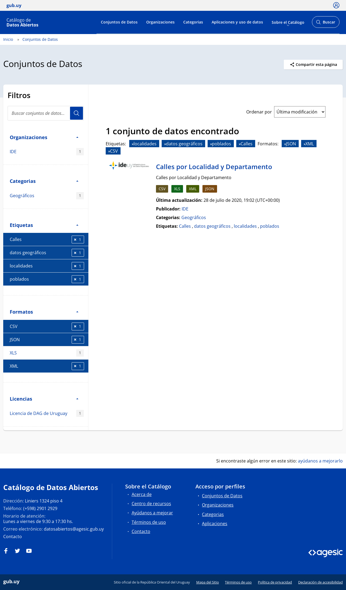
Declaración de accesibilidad (320, 582)
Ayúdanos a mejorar (152, 513)
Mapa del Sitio (207, 582)
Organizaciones (160, 22)
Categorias (193, 22)
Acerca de (142, 494)
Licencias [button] (44, 398)
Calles (47, 239)
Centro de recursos (151, 504)
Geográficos (47, 195)
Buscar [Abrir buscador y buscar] (325, 23)
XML (47, 366)
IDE (47, 151)
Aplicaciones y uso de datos (237, 22)
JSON (47, 340)
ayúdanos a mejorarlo (320, 461)
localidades (47, 266)
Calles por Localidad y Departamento (214, 166)
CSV (47, 326)
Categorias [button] (44, 180)
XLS (47, 353)
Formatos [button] (44, 311)
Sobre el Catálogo (288, 22)
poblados (47, 279)
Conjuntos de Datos (119, 22)
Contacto (12, 536)
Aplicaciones (214, 524)
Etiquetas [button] (44, 225)
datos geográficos (47, 253)
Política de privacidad (275, 582)
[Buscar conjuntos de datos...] (45, 113)
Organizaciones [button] (44, 137)
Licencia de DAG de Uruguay (47, 413)
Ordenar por (259, 112)
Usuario (76, 113)
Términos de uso (149, 522)
